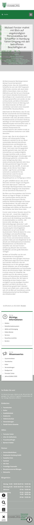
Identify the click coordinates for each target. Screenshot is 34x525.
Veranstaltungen (9, 367)
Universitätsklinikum (9, 452)
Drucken (23, 306)
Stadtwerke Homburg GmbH (12, 455)
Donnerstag (7, 492)
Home (16, 53)
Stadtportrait (8, 370)
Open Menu (31, 14)
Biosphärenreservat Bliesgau (12, 469)
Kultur (6, 364)
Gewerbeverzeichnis (11, 338)
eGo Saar (6, 464)
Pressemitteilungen (17, 58)
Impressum (24, 516)
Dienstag (6, 487)
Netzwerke (6, 472)
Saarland (6, 461)
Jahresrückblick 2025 (11, 376)
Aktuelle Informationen (17, 56)
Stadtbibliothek (8, 413)
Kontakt (23, 518)
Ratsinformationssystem (12, 326)
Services (7, 335)
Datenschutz (24, 514)
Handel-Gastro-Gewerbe (10, 424)
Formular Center (10, 373)
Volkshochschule (8, 419)
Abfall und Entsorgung (11, 329)
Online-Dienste (9, 332)
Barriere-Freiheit (8, 443)
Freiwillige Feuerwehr (10, 466)
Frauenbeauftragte (9, 440)
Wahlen (7, 323)
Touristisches (8, 361)
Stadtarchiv (6, 416)
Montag (5, 484)
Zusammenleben (10, 358)
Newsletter (24, 519)
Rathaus (17, 55)
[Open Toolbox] (29, 519)
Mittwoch (6, 490)
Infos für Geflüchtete (10, 437)
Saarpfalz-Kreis (8, 458)
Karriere (7, 341)
